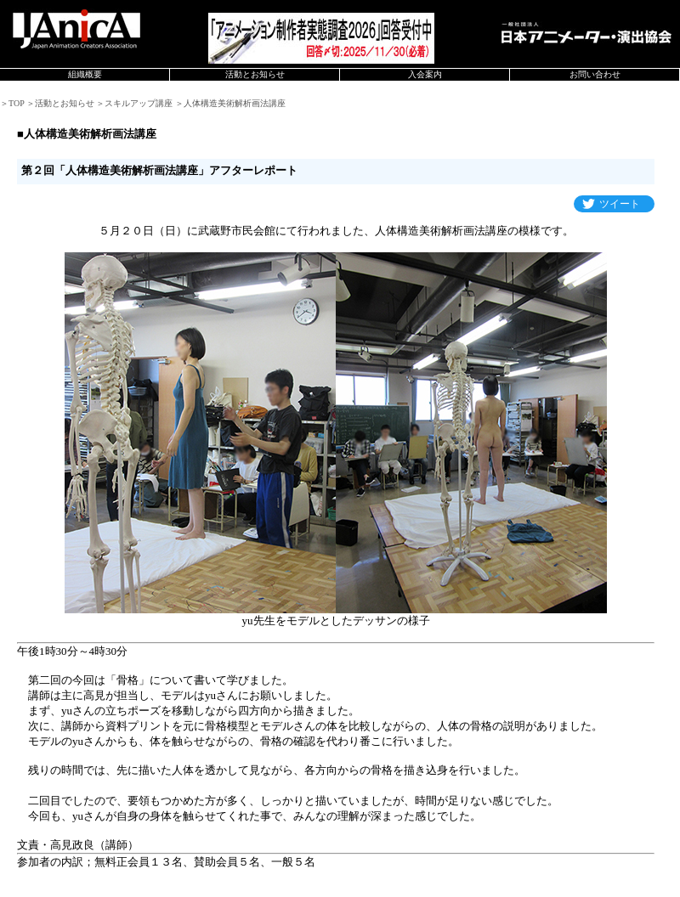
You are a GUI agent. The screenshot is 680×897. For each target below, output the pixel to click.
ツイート (619, 204)
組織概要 (85, 74)
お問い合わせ (595, 74)
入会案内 (425, 74)
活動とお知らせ (255, 74)
